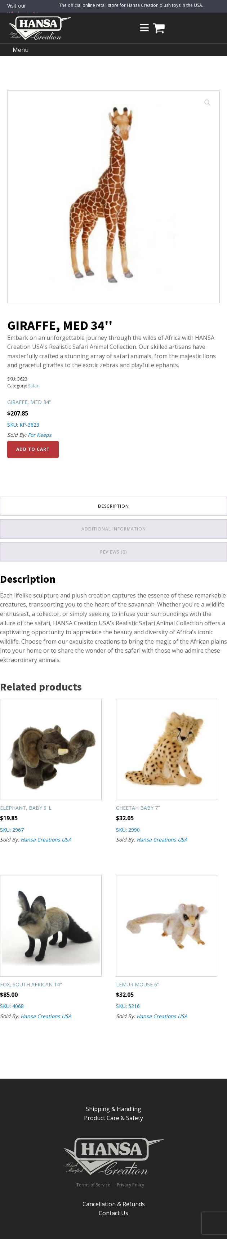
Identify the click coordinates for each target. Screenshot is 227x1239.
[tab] (113, 506)
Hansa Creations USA (46, 839)
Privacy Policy (130, 1185)
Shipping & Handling (113, 1109)
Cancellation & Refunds (114, 1204)
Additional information (113, 529)
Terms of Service (93, 1185)
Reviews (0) (113, 552)
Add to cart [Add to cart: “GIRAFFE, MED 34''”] (33, 449)
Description (113, 506)
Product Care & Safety (113, 1118)
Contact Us (113, 1213)
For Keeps (40, 434)
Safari (34, 386)
